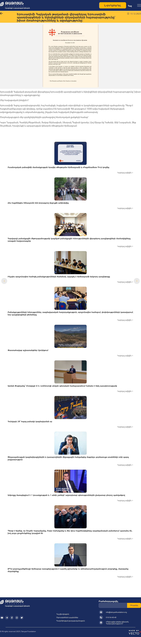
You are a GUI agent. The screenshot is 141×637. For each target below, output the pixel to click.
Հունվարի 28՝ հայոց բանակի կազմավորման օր (30, 421)
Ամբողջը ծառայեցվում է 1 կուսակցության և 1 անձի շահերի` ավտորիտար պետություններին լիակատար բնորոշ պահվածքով (66, 494)
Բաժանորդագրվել (108, 601)
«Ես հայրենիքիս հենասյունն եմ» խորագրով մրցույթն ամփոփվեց (38, 202)
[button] (1, 13)
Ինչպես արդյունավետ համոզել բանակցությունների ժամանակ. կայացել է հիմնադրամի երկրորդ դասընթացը (59, 276)
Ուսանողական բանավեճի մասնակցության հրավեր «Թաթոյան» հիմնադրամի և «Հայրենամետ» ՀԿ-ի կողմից (58, 167)
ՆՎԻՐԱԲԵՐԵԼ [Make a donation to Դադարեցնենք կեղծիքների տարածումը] (112, 5)
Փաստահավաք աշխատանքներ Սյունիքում (28, 350)
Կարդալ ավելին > (125, 172)
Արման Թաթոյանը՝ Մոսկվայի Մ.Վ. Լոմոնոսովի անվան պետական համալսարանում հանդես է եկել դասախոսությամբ (62, 385)
